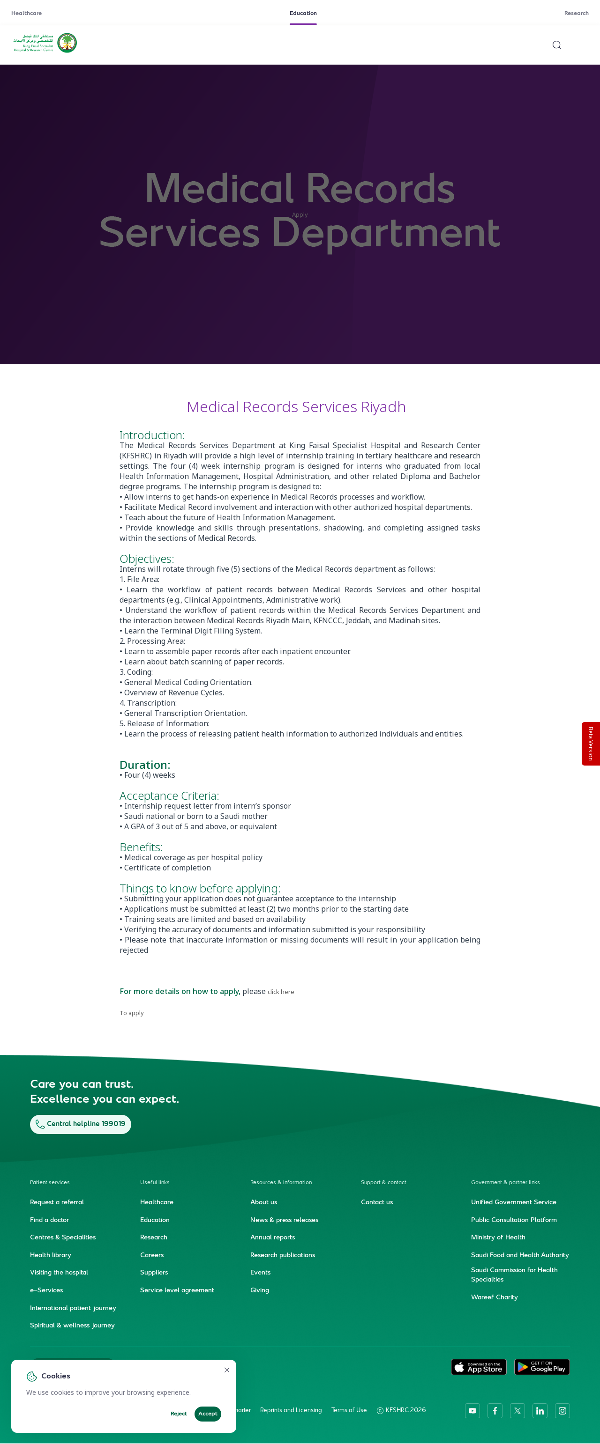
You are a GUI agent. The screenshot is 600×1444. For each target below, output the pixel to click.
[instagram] (562, 1410)
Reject (179, 1414)
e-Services (46, 1290)
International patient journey (73, 1308)
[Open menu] (583, 45)
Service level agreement (177, 1290)
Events (260, 1273)
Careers (152, 1255)
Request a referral (57, 1202)
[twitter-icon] (517, 1410)
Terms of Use (349, 1410)
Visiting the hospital (59, 1273)
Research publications (282, 1255)
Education (303, 13)
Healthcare (26, 13)
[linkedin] (540, 1410)
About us (263, 1202)
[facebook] (495, 1410)
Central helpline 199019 (81, 1124)
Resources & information (281, 1182)
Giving (259, 1290)
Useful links (155, 1182)
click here (281, 991)
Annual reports (272, 1237)
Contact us (377, 1202)
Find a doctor (49, 1220)
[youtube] (472, 1410)
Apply (300, 214)
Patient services (50, 1182)
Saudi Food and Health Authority (520, 1255)
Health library (50, 1255)
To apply (132, 1013)
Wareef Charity (494, 1297)
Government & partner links (505, 1182)
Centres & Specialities (63, 1237)
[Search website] (557, 45)
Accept (208, 1414)
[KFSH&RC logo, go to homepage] (45, 52)
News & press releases (284, 1220)
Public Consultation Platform (514, 1220)
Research (576, 13)
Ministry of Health (498, 1237)
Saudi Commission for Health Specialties (514, 1275)
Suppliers (154, 1273)
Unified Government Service (513, 1202)
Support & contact (383, 1182)
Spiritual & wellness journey (72, 1325)
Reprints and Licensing (291, 1410)
